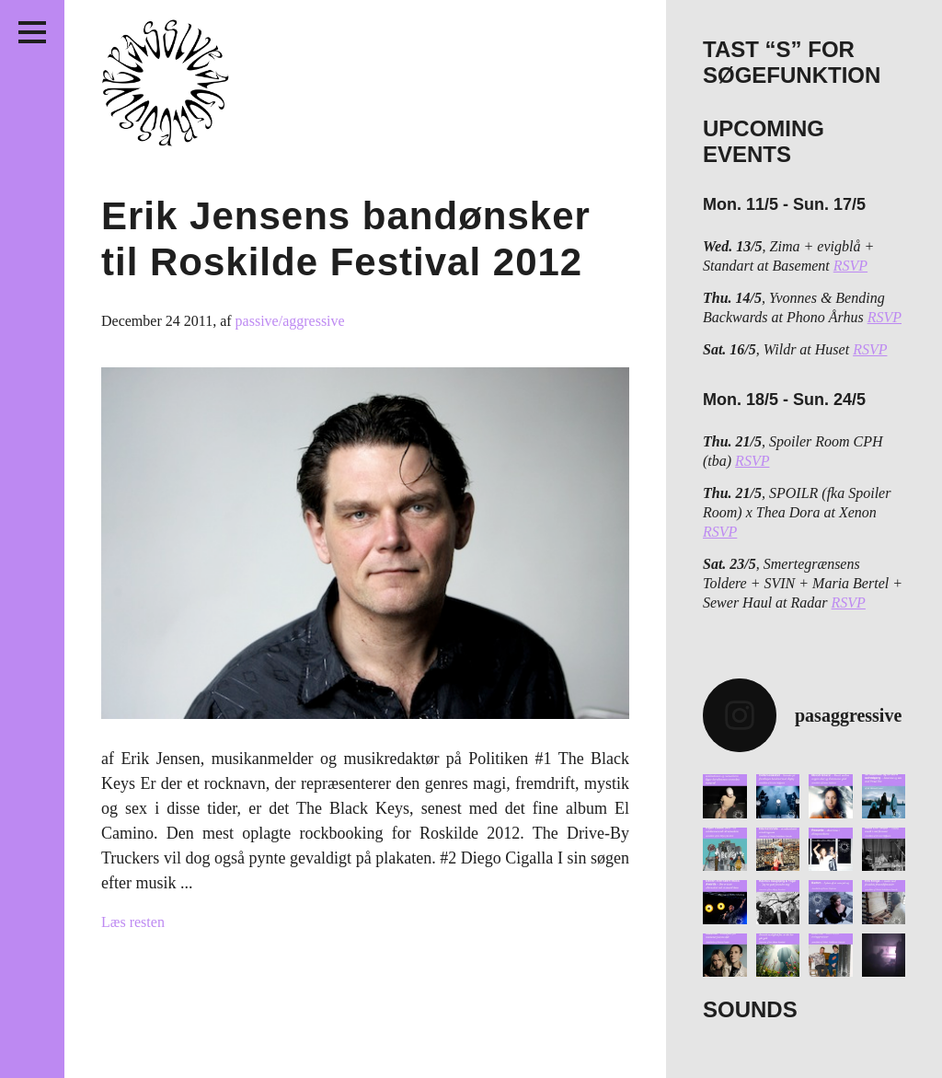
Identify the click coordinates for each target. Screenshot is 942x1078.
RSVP (850, 265)
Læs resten (133, 922)
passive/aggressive (290, 321)
